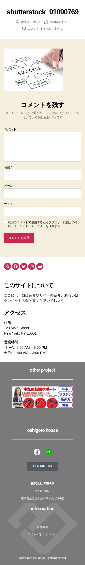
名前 (8, 167)
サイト (8, 204)
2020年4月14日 (59, 22)
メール (9, 185)
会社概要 (42, 527)
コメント (10, 129)
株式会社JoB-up (42, 483)
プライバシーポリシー (42, 534)
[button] (42, 466)
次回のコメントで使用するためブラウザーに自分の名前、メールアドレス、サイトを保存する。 (43, 224)
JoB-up (35, 22)
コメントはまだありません (45, 28)
